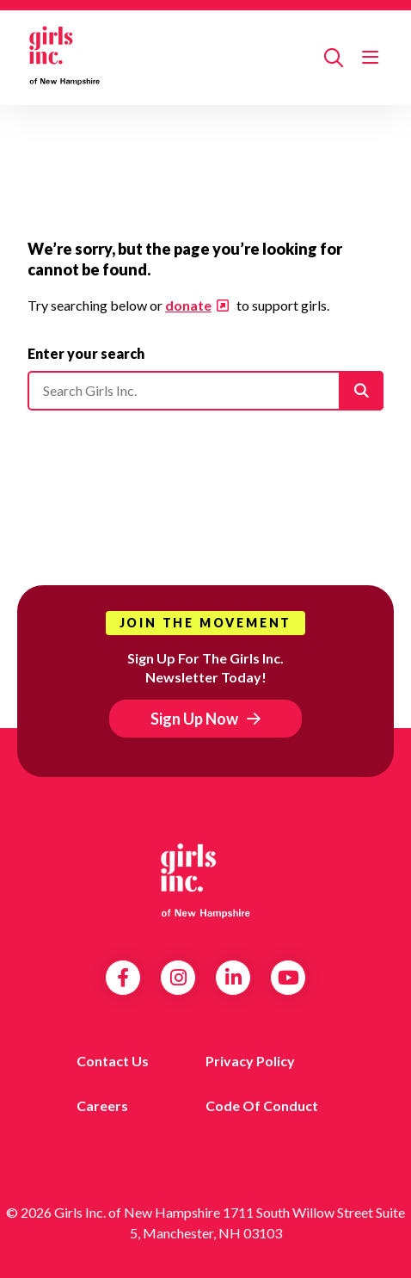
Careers (102, 1105)
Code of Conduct (262, 1105)
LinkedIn (233, 977)
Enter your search (86, 353)
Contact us (113, 1061)
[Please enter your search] (205, 391)
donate (188, 305)
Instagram (178, 977)
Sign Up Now (194, 718)
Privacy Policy (250, 1061)
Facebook (123, 977)
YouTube (288, 977)
